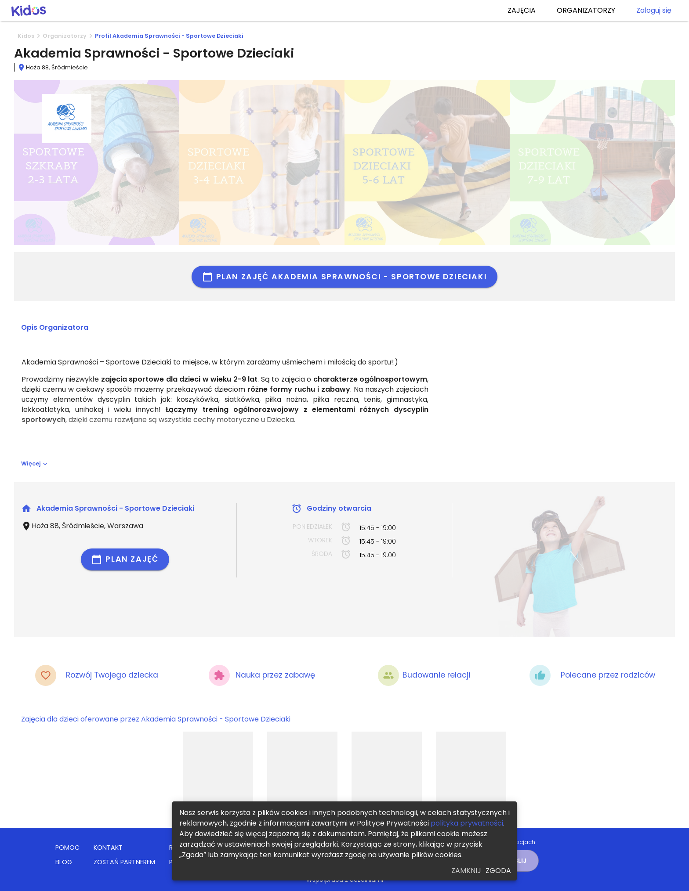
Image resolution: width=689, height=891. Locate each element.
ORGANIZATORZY (586, 10)
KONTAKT (108, 847)
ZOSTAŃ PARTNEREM (124, 862)
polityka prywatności (467, 823)
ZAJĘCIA (522, 10)
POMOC (67, 847)
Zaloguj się (653, 10)
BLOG (63, 862)
